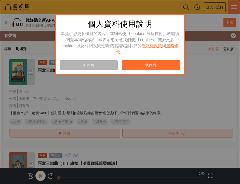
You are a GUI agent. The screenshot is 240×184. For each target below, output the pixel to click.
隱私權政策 (152, 46)
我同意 (150, 65)
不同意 (88, 65)
